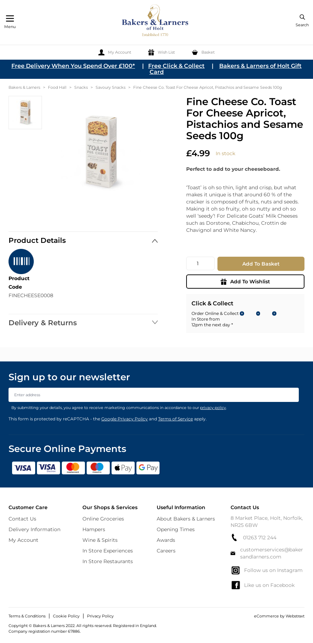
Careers (166, 550)
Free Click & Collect (176, 65)
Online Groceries (103, 519)
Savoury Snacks (110, 87)
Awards (166, 540)
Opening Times (176, 529)
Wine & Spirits (100, 540)
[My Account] (114, 52)
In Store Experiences (107, 550)
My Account (23, 540)
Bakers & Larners (24, 87)
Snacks (81, 87)
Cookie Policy (66, 616)
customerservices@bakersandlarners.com (267, 553)
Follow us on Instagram (267, 570)
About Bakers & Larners (186, 519)
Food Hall (57, 87)
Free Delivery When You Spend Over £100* (73, 65)
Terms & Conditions (27, 616)
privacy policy (213, 407)
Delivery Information (34, 529)
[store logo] (155, 21)
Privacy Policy (100, 616)
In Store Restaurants (107, 561)
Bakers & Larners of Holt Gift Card (226, 68)
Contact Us (22, 519)
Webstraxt (295, 616)
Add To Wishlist (245, 281)
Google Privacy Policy (124, 418)
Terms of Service (175, 418)
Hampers (93, 529)
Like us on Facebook (263, 585)
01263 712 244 (253, 537)
